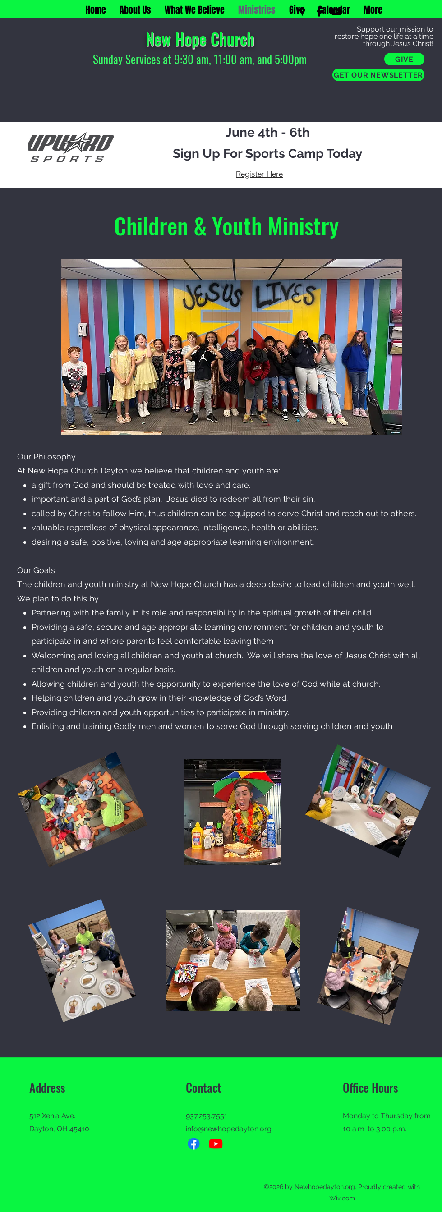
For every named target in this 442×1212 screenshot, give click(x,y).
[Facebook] (319, 11)
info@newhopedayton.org (229, 1129)
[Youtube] (216, 1144)
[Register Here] (259, 174)
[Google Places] (302, 11)
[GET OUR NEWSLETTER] (378, 75)
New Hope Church (200, 38)
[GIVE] (404, 59)
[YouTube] (336, 11)
